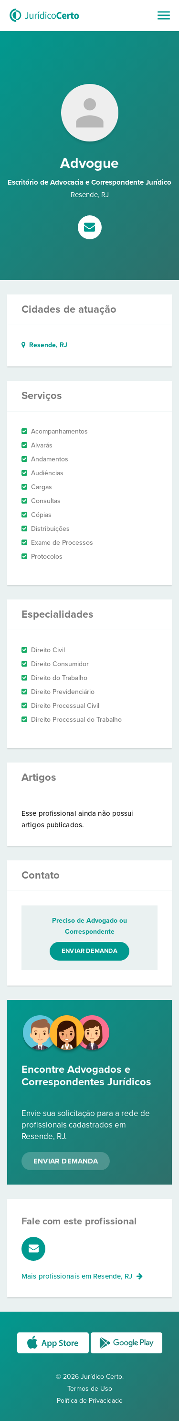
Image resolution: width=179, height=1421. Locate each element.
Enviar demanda (89, 951)
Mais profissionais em (82, 1276)
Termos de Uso (89, 1389)
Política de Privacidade (90, 1401)
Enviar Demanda (65, 1161)
